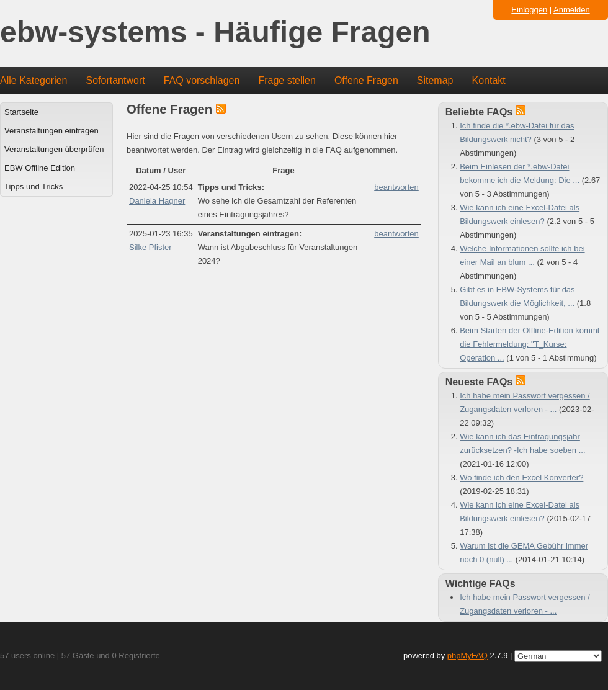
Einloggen (529, 9)
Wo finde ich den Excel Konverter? (521, 477)
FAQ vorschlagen (202, 80)
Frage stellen (287, 80)
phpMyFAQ (467, 655)
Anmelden (571, 9)
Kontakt (489, 80)
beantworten (396, 187)
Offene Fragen (366, 80)
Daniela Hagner (157, 200)
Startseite (21, 112)
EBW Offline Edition (39, 167)
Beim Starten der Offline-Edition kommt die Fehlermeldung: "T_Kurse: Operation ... (529, 344)
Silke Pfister (150, 247)
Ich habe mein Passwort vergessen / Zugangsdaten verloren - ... (525, 604)
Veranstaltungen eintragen (51, 130)
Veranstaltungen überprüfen (54, 149)
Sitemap (435, 80)
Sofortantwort (115, 80)
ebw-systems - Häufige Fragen (215, 33)
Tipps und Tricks (33, 186)
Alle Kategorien (34, 80)
